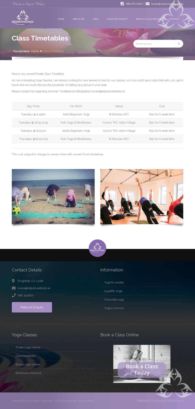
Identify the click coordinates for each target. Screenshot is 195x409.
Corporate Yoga (114, 299)
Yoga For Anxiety (114, 282)
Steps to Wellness (42, 400)
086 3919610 (26, 295)
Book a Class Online (28, 364)
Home (35, 51)
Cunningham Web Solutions (167, 400)
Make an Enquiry (31, 307)
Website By (143, 400)
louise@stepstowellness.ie (34, 288)
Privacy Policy (87, 400)
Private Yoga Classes (28, 347)
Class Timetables (26, 355)
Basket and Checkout (28, 373)
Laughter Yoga (113, 291)
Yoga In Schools (114, 308)
